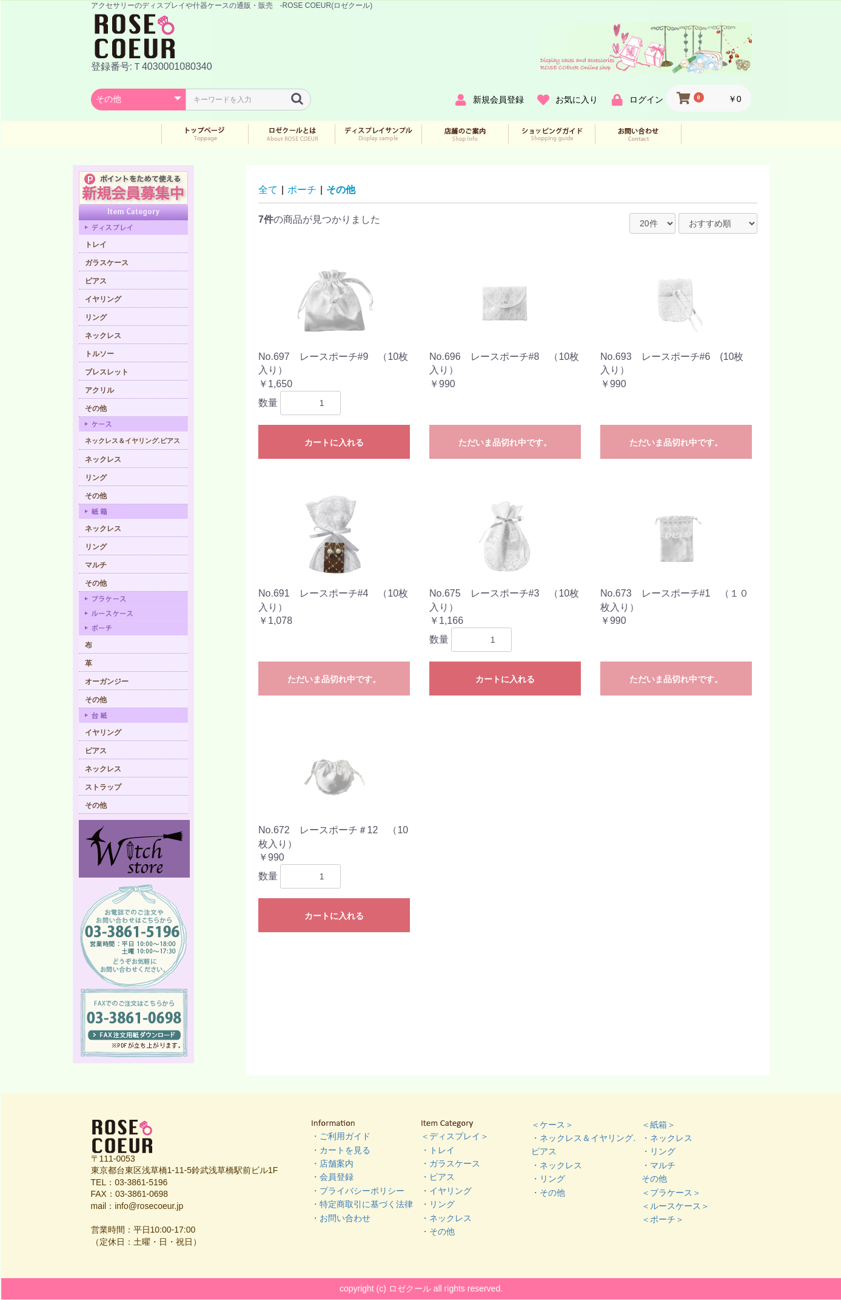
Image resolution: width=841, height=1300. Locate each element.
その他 (340, 190)
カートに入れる (334, 442)
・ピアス (438, 1177)
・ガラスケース (450, 1163)
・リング (438, 1204)
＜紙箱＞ (658, 1124)
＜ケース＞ (552, 1124)
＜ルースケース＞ (675, 1206)
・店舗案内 (332, 1163)
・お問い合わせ (340, 1218)
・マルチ (658, 1165)
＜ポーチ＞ (663, 1219)
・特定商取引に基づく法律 (362, 1204)
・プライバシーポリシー (357, 1191)
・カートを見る (340, 1150)
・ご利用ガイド (340, 1136)
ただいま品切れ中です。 (505, 442)
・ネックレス (446, 1218)
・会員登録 (332, 1177)
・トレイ (438, 1150)
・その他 (438, 1231)
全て (268, 190)
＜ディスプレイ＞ (455, 1136)
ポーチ (302, 190)
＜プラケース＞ (671, 1192)
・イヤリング (446, 1191)
